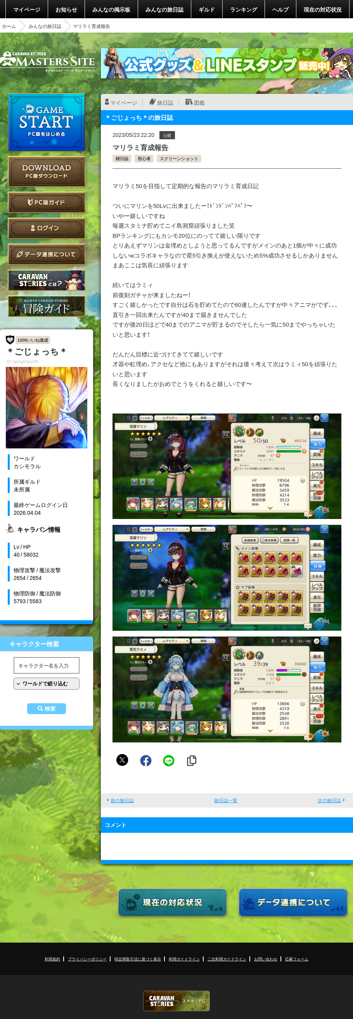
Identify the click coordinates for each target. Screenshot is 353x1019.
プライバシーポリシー (87, 959)
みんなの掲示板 (111, 9)
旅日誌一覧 (225, 800)
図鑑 (199, 102)
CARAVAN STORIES (176, 1001)
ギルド (207, 9)
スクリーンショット (179, 158)
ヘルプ (280, 9)
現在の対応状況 (323, 9)
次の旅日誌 (329, 800)
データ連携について (46, 254)
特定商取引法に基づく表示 (137, 959)
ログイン (46, 228)
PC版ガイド (46, 202)
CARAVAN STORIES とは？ (46, 280)
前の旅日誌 (122, 800)
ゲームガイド (46, 306)
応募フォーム (296, 959)
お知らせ (66, 9)
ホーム (9, 25)
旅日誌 (165, 102)
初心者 (144, 158)
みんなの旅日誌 (164, 9)
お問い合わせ (265, 959)
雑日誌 (122, 158)
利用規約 (52, 959)
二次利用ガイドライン (227, 959)
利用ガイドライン (184, 959)
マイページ (26, 9)
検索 (50, 708)
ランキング (243, 9)
